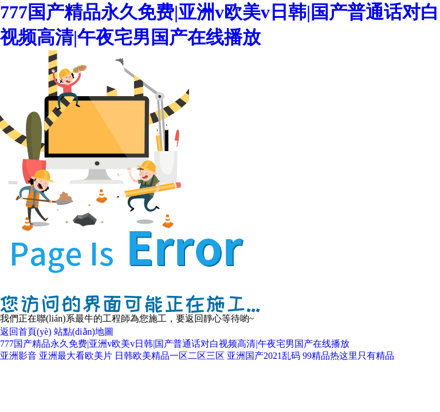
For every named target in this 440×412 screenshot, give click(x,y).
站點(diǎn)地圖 (83, 331)
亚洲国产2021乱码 (263, 355)
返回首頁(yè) (26, 331)
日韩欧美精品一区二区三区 (170, 355)
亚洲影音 (18, 355)
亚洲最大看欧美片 (75, 355)
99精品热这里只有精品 (348, 355)
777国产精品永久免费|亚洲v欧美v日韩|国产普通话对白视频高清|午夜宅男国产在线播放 (174, 343)
